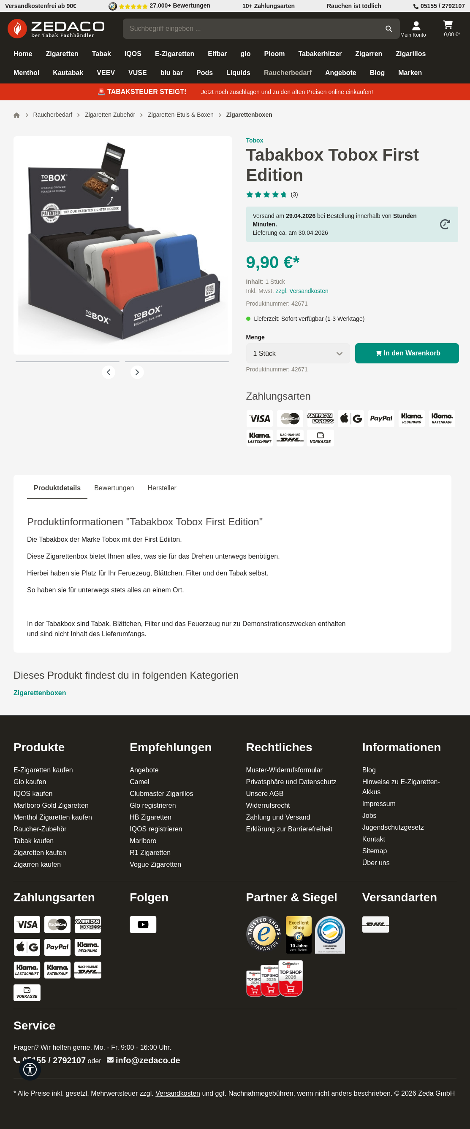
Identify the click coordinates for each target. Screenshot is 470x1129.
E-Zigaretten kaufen (43, 770)
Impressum (379, 803)
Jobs (369, 815)
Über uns (376, 862)
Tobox (255, 140)
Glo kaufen (30, 781)
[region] (123, 257)
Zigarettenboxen (40, 692)
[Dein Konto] (416, 29)
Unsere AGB (265, 793)
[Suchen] (389, 29)
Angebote (144, 770)
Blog (369, 770)
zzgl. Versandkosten (302, 291)
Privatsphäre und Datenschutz (291, 781)
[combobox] (250, 29)
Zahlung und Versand (278, 817)
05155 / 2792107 (54, 1060)
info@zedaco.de (148, 1060)
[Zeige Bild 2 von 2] (177, 361)
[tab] (57, 488)
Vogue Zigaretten (155, 864)
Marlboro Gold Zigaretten (51, 805)
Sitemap (374, 851)
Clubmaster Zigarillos (161, 793)
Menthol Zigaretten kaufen (53, 817)
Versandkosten (177, 1093)
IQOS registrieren (156, 829)
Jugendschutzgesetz (393, 827)
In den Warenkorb (407, 353)
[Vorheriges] (108, 372)
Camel (139, 781)
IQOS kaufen (33, 793)
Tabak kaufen (34, 840)
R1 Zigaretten (150, 852)
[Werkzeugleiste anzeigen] (30, 1070)
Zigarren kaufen (37, 864)
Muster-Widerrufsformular (284, 770)
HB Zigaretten (150, 817)
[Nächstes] (137, 372)
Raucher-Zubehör (40, 829)
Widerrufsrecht (268, 805)
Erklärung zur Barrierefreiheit (289, 829)
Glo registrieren (153, 805)
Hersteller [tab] (161, 488)
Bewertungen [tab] (114, 488)
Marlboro (143, 840)
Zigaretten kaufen (40, 852)
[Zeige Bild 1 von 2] (68, 361)
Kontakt (373, 839)
